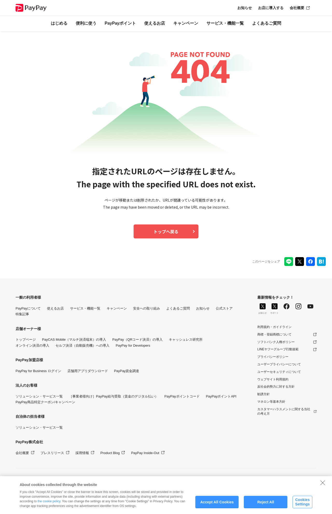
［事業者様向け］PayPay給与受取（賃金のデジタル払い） (113, 396)
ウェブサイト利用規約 (272, 379)
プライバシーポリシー (272, 357)
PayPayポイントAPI (221, 396)
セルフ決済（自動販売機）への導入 (82, 345)
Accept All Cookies (217, 506)
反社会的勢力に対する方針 (276, 386)
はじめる (59, 23)
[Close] (323, 487)
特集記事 (22, 314)
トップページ (26, 339)
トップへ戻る (166, 231)
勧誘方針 (263, 394)
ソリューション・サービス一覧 (39, 396)
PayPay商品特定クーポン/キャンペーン (45, 402)
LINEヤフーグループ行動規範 (278, 349)
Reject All (265, 506)
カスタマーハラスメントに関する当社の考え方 (283, 411)
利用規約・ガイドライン (274, 327)
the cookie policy (49, 505)
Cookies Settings (302, 506)
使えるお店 (154, 23)
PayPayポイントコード (182, 396)
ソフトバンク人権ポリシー (276, 342)
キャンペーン (185, 23)
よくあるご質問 (266, 23)
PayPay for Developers (133, 345)
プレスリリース (52, 453)
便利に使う (86, 23)
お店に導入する (270, 8)
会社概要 (297, 8)
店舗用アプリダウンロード (87, 371)
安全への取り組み (146, 308)
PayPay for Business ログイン (38, 371)
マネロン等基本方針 (271, 401)
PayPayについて (28, 308)
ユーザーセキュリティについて (279, 372)
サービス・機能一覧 (225, 23)
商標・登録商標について (274, 334)
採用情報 (82, 453)
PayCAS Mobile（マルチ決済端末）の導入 (74, 339)
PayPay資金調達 (126, 371)
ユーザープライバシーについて (279, 364)
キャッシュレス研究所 (186, 339)
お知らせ (244, 8)
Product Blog (110, 453)
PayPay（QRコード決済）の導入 (137, 339)
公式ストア (224, 308)
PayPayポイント (120, 23)
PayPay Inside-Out (145, 453)
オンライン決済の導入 (32, 345)
